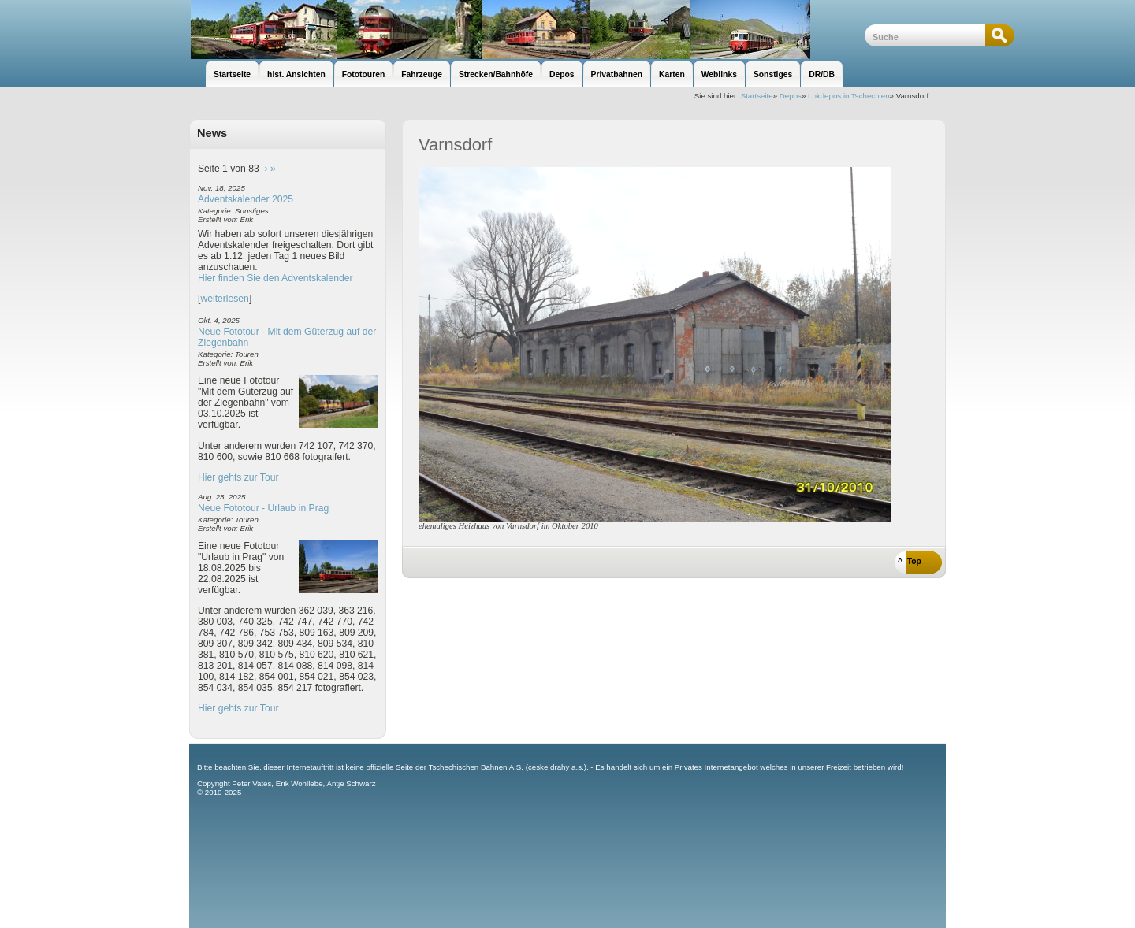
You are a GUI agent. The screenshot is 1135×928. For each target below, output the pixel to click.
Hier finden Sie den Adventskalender (275, 278)
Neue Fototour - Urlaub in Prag (263, 508)
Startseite (757, 95)
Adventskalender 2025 (245, 199)
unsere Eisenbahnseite (527, 29)
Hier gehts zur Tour (238, 477)
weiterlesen (224, 298)
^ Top (909, 561)
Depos (791, 95)
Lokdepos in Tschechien (849, 95)
